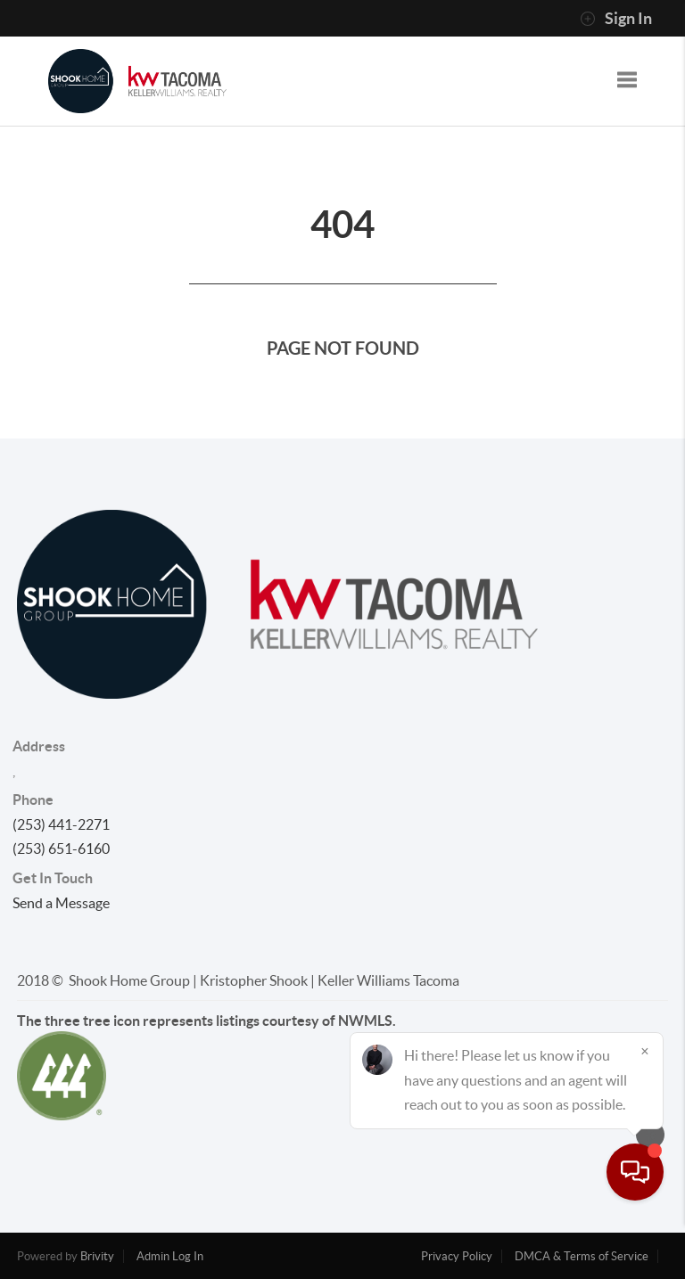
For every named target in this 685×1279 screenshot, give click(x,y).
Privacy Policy (456, 1256)
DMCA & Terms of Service (581, 1256)
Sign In (616, 19)
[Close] (645, 1108)
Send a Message (61, 903)
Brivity (97, 1256)
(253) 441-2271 (61, 824)
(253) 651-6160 (61, 848)
